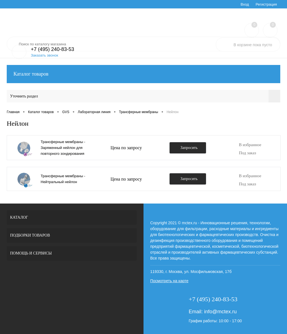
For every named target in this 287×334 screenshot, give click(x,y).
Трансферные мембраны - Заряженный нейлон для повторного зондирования (63, 148)
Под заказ (247, 153)
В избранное (250, 145)
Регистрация (266, 4)
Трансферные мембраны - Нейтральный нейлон (63, 179)
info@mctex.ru (220, 311)
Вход (245, 4)
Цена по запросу (126, 147)
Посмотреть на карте (169, 281)
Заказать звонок (44, 55)
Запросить (189, 148)
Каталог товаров (143, 74)
